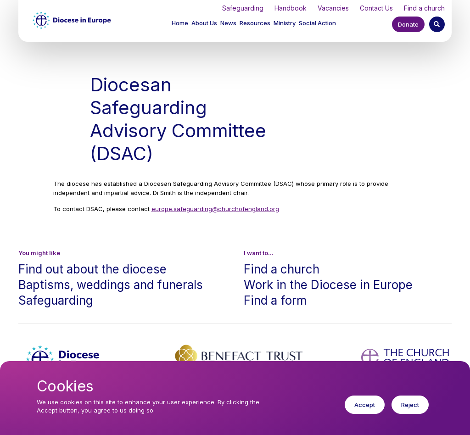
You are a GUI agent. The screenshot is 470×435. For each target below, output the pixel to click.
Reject (410, 411)
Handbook (290, 8)
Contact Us (376, 8)
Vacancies (333, 8)
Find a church (424, 8)
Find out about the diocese (92, 269)
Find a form (275, 300)
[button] (205, 24)
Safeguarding (242, 8)
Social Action (317, 23)
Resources (255, 23)
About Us (204, 23)
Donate (408, 24)
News (228, 23)
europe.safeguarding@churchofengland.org (215, 208)
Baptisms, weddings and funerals (110, 285)
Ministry (285, 23)
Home (180, 23)
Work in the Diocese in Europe (328, 285)
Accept (364, 411)
